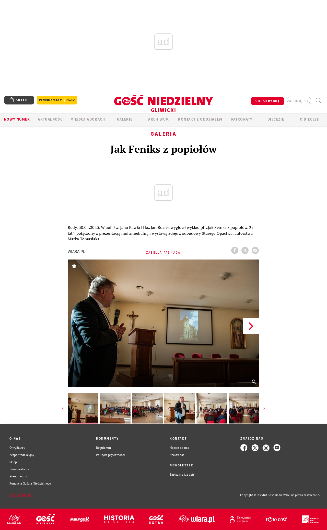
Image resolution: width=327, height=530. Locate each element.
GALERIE (125, 119)
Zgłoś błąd (21, 495)
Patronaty (242, 119)
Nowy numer (17, 119)
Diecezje (275, 119)
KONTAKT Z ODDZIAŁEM (200, 119)
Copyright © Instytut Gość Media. (261, 495)
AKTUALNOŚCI (51, 119)
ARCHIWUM (158, 119)
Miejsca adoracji (88, 119)
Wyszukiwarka (318, 100)
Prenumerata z (57, 100)
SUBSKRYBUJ (267, 101)
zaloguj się (299, 101)
